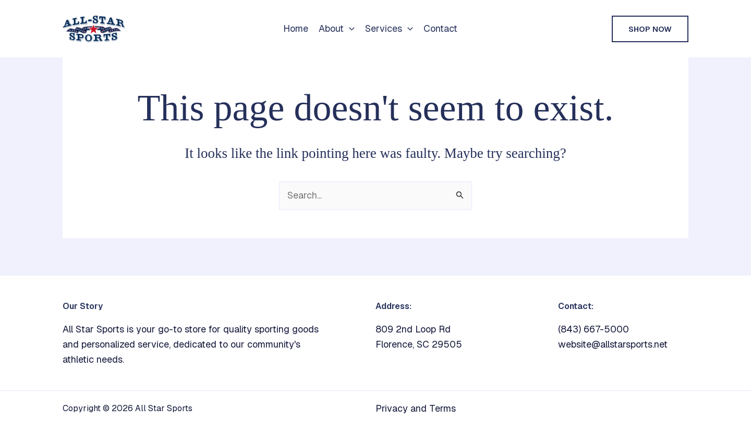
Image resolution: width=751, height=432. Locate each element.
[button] (349, 28)
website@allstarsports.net (613, 344)
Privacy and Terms (416, 408)
